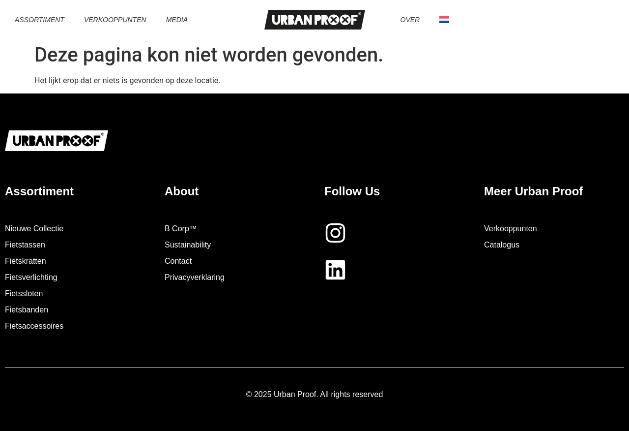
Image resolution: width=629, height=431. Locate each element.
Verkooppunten (115, 20)
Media (177, 20)
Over (410, 20)
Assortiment (39, 20)
